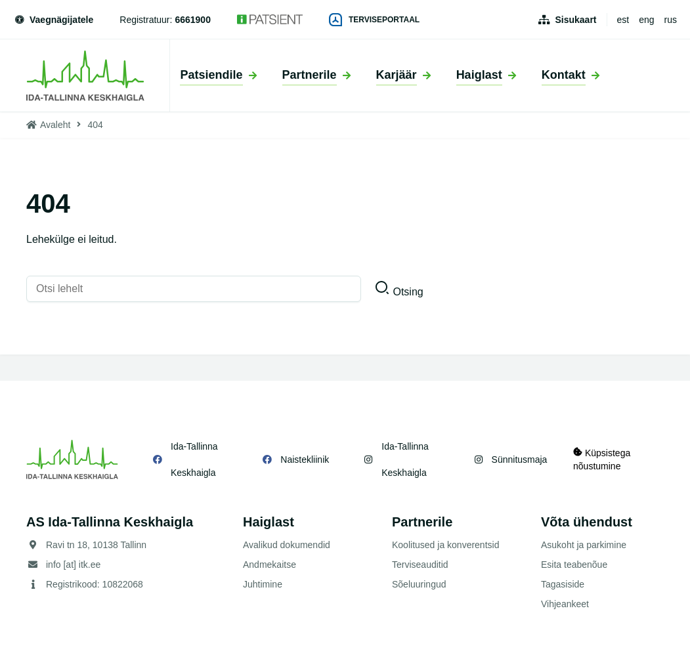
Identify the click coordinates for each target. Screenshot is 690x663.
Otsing (408, 291)
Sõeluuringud (419, 584)
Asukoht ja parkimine (583, 545)
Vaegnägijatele (53, 19)
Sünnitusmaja (519, 459)
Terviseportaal (374, 19)
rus (670, 19)
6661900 (193, 19)
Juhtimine (262, 584)
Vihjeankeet (565, 604)
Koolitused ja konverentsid (445, 545)
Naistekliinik (304, 459)
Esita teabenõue (574, 564)
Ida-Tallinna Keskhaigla (194, 459)
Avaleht (55, 124)
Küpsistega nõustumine (601, 459)
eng (646, 19)
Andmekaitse (269, 564)
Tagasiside (562, 584)
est (623, 19)
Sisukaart (575, 19)
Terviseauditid (420, 564)
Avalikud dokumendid (286, 545)
